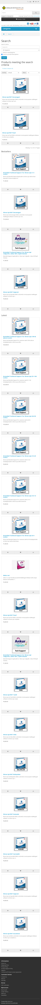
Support (3, 970)
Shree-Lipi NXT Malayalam (11, 774)
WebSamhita (36, 16)
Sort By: (4, 72)
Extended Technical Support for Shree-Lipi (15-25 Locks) (19, 456)
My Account (4, 990)
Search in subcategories (8, 52)
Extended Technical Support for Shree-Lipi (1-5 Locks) (18, 173)
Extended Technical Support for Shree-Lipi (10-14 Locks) (19, 496)
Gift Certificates (5, 985)
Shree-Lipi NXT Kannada (11, 814)
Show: (24, 72)
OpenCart (10, 1001)
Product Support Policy (7, 968)
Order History (4, 991)
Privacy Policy (4, 967)
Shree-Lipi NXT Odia (9, 734)
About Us (3, 963)
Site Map (3, 980)
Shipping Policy (5, 965)
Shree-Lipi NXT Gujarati (11, 292)
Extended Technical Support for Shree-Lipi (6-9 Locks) (18, 536)
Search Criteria (5, 44)
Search (10, 34)
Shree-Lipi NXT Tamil (10, 695)
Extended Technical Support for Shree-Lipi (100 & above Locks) (19, 337)
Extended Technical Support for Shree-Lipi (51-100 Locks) (20, 377)
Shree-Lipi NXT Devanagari (11, 97)
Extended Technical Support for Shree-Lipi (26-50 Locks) (19, 417)
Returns (3, 978)
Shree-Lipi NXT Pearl (9, 133)
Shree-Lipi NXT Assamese (11, 933)
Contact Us (4, 977)
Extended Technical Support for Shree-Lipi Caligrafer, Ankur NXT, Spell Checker (17, 253)
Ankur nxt (6, 575)
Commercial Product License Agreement (11, 972)
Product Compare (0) (7, 68)
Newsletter (4, 995)
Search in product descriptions (9, 54)
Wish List (3, 993)
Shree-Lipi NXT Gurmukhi (11, 854)
